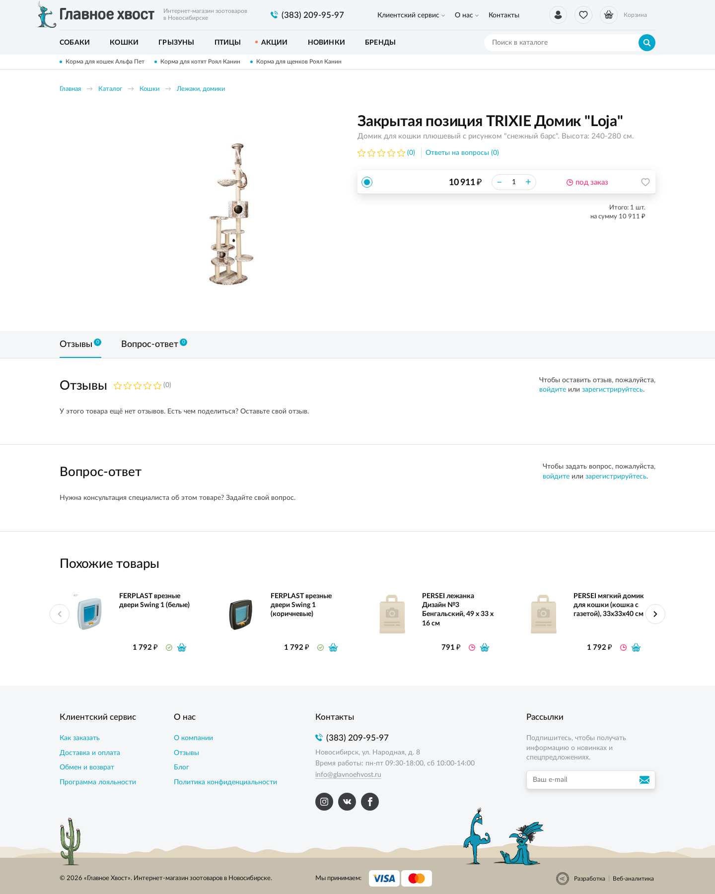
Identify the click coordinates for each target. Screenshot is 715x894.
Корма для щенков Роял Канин (299, 62)
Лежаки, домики (201, 89)
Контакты (504, 15)
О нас (464, 15)
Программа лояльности (98, 782)
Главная (70, 89)
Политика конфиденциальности (225, 782)
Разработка (589, 879)
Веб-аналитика (633, 879)
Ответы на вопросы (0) (462, 152)
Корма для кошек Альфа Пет (105, 62)
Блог (181, 767)
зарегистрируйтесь (612, 389)
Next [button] (655, 614)
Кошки (149, 89)
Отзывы (186, 753)
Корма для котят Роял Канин (200, 62)
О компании (193, 738)
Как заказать (80, 738)
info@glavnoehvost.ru (348, 774)
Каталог (110, 89)
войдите (552, 389)
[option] (226, 214)
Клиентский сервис (408, 15)
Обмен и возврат (87, 767)
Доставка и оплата (90, 753)
